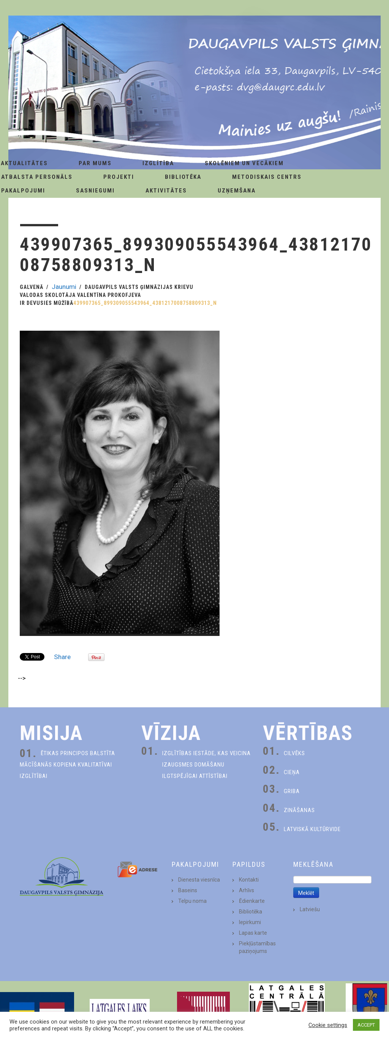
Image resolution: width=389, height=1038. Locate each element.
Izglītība (158, 163)
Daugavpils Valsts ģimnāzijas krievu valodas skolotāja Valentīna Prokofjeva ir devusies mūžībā (106, 295)
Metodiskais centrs (267, 177)
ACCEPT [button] (366, 1025)
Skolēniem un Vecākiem (244, 163)
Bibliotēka (183, 177)
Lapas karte (253, 933)
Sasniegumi (95, 190)
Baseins (187, 890)
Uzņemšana (237, 190)
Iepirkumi (250, 922)
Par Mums (95, 163)
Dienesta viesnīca (199, 880)
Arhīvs (246, 890)
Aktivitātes (166, 190)
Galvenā (31, 287)
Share (62, 657)
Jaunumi (64, 286)
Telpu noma (192, 901)
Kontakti (249, 880)
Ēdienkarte (252, 901)
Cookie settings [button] (327, 1025)
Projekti (118, 177)
